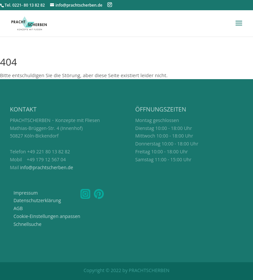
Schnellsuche (28, 224)
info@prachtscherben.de (46, 167)
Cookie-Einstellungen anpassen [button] (47, 216)
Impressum (26, 193)
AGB (18, 208)
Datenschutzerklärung (37, 200)
